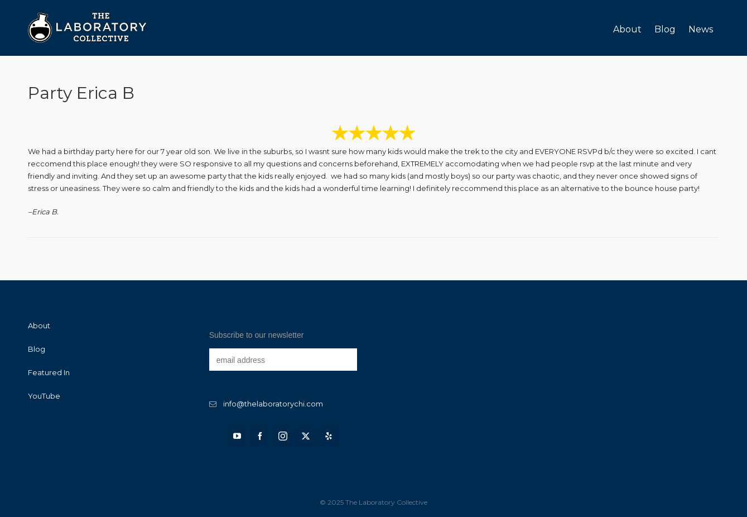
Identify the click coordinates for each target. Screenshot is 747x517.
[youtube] (237, 436)
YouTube (44, 395)
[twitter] (306, 436)
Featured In (49, 372)
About (39, 325)
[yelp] (329, 436)
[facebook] (260, 436)
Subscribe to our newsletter (256, 335)
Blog (36, 348)
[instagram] (283, 436)
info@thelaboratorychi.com (273, 403)
